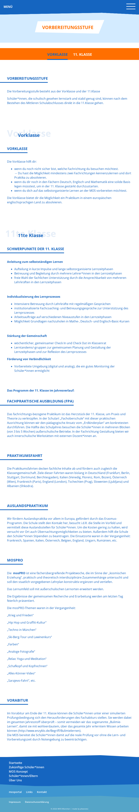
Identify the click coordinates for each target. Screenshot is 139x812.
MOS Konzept (18, 772)
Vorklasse (57, 54)
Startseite (15, 763)
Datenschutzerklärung (37, 801)
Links (29, 792)
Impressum (15, 801)
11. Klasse (82, 54)
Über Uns (15, 780)
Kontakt (42, 792)
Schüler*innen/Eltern (23, 776)
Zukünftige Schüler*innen (26, 767)
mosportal (15, 792)
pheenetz (84, 808)
